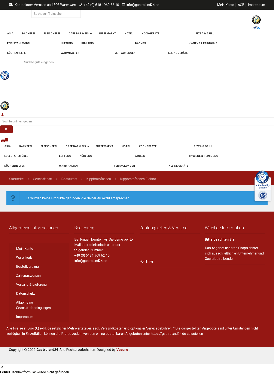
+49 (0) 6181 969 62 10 (101, 5)
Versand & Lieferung (31, 284)
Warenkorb (24, 258)
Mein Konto (225, 5)
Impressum (256, 5)
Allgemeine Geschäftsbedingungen (33, 305)
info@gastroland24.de (142, 5)
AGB (241, 5)
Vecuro (122, 350)
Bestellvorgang (27, 267)
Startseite (16, 179)
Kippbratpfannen (98, 179)
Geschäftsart (42, 179)
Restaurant (69, 179)
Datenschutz (25, 293)
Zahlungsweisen (28, 276)
